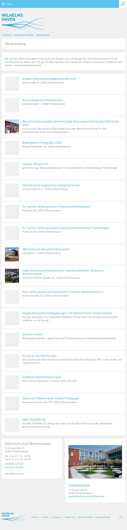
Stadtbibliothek (79, 485)
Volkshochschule (14, 61)
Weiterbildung (42, 35)
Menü (10, 4)
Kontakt (45, 517)
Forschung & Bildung (23, 35)
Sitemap (34, 517)
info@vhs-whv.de (14, 463)
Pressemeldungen (102, 517)
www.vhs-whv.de (14, 467)
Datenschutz (70, 517)
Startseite (7, 35)
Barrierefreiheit (85, 517)
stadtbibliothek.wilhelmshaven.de (86, 496)
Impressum (56, 517)
